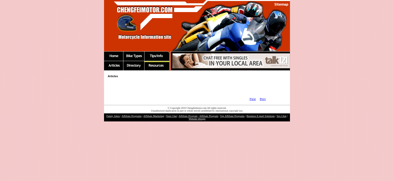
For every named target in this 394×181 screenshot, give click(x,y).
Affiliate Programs (131, 116)
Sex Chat (281, 116)
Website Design (197, 118)
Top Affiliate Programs (232, 116)
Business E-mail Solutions (261, 116)
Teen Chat (171, 116)
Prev (263, 99)
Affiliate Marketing (153, 116)
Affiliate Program (188, 116)
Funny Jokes (113, 116)
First (253, 99)
